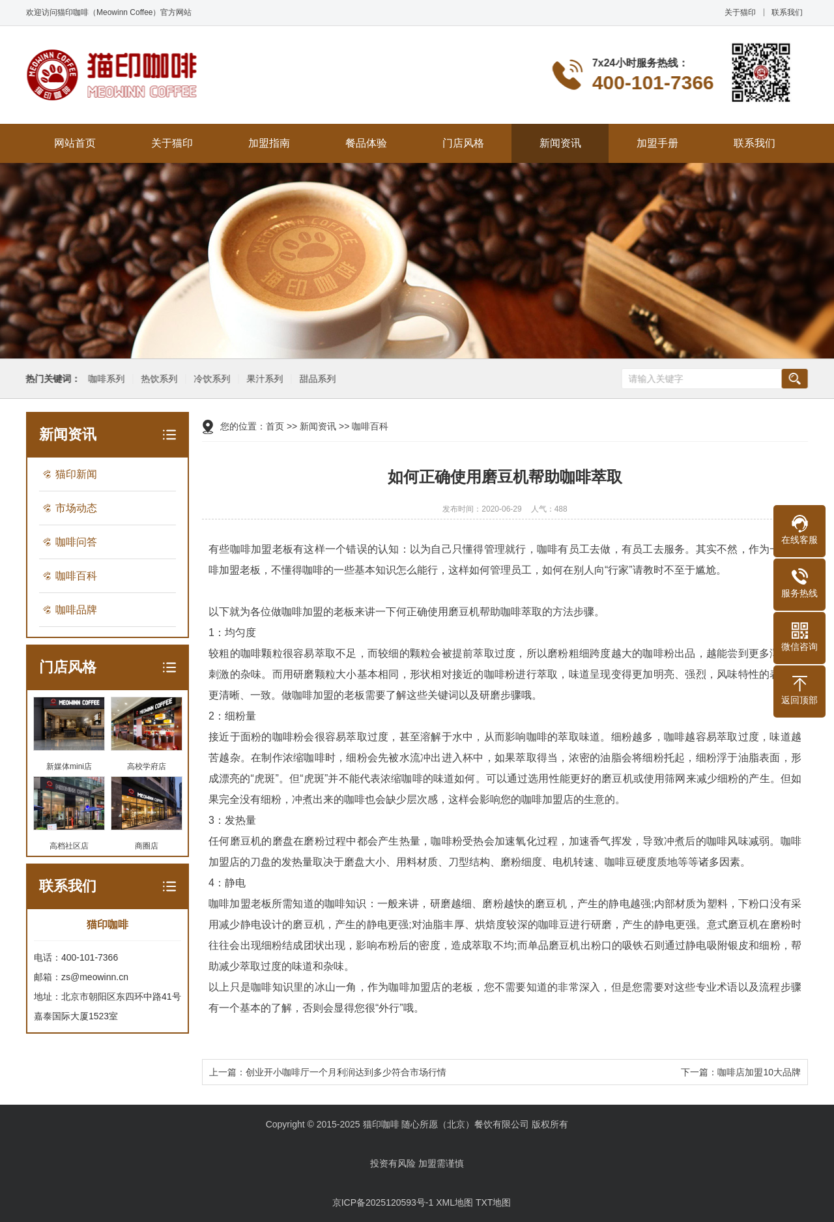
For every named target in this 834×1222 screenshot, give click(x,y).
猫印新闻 (76, 474)
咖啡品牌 (76, 609)
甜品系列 (316, 379)
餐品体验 (366, 143)
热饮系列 (157, 379)
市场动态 (76, 508)
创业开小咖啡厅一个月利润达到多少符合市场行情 (346, 1072)
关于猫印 (740, 12)
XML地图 (454, 1202)
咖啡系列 (105, 379)
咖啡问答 (76, 541)
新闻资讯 (560, 143)
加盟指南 (269, 143)
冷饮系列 (210, 379)
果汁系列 (263, 379)
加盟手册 (657, 143)
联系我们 (787, 12)
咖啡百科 (76, 575)
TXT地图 (493, 1202)
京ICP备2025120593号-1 (383, 1202)
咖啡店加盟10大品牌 (759, 1072)
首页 (275, 426)
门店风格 (463, 143)
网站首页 (75, 143)
